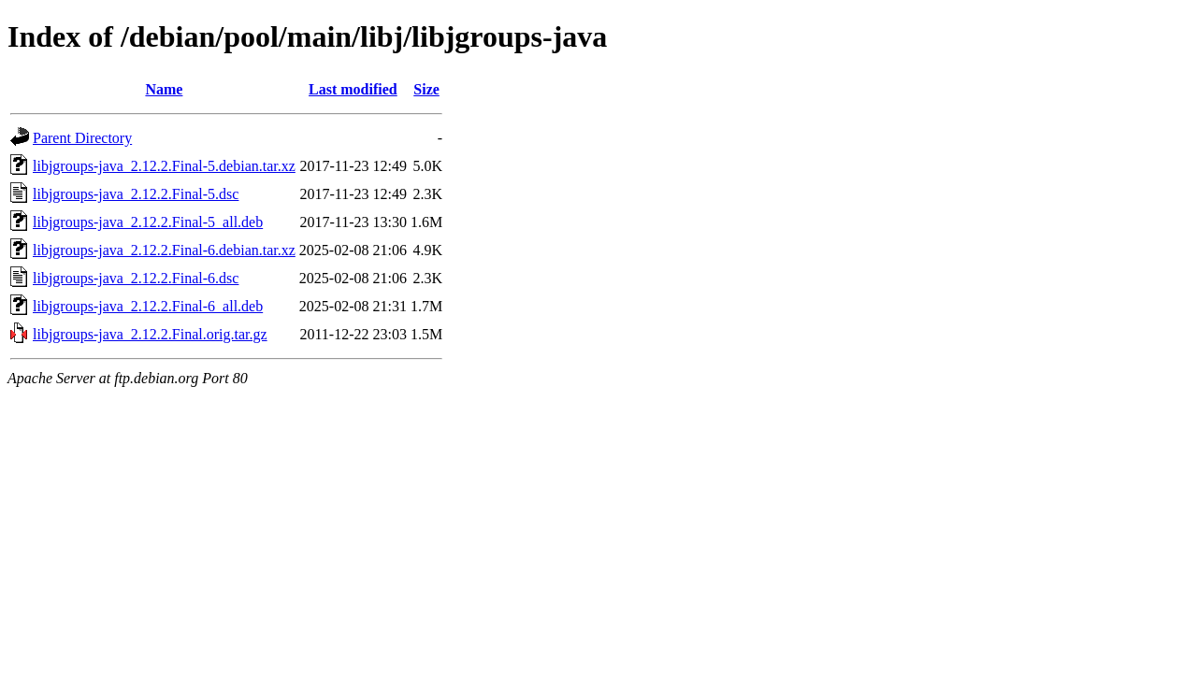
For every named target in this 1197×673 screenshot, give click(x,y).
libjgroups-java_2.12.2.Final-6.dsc (135, 278)
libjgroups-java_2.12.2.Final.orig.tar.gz (150, 334)
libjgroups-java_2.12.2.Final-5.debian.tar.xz (164, 166)
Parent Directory (82, 138)
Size (426, 89)
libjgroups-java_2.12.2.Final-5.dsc (135, 194)
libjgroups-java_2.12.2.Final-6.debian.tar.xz (164, 250)
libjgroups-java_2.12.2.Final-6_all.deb (148, 306)
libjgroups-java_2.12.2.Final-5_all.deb (148, 222)
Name (163, 89)
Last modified (353, 89)
